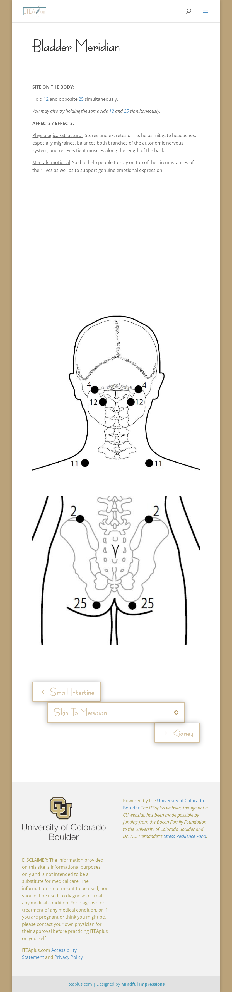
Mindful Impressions (143, 984)
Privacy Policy (68, 957)
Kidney (182, 732)
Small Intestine (72, 691)
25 (81, 99)
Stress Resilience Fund (185, 836)
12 (46, 99)
